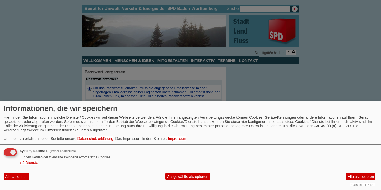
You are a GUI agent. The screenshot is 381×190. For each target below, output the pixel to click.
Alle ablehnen (16, 176)
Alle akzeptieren (361, 176)
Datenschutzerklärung (95, 138)
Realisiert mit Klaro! (362, 184)
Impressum (177, 138)
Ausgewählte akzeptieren (187, 176)
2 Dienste (29, 162)
